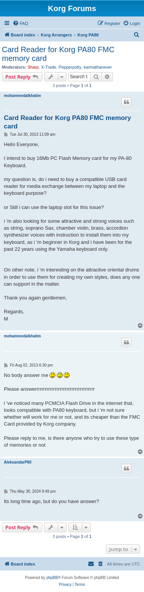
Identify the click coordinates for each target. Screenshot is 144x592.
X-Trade (48, 67)
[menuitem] (20, 23)
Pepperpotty (70, 67)
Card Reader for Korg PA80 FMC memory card (58, 53)
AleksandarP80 (17, 462)
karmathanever (98, 67)
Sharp (33, 67)
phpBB (52, 578)
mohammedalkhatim (22, 96)
